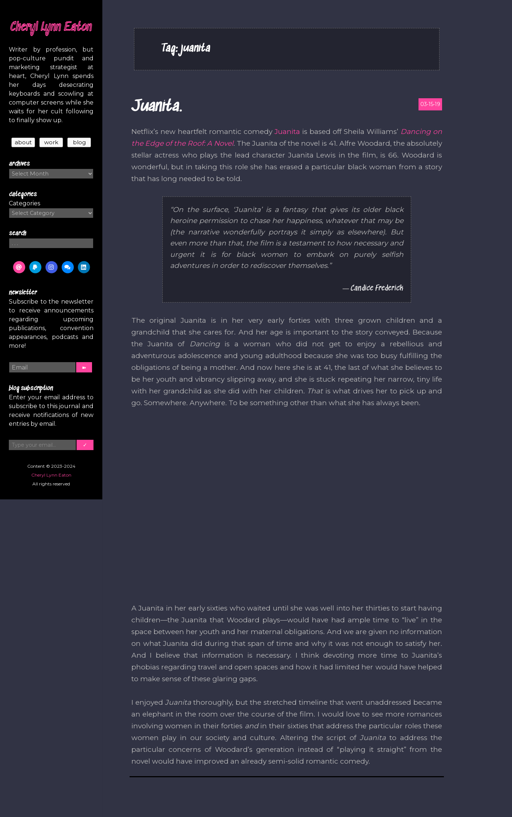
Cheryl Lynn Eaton (51, 27)
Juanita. (156, 107)
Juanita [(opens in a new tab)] (287, 131)
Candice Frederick (376, 288)
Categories (24, 203)
